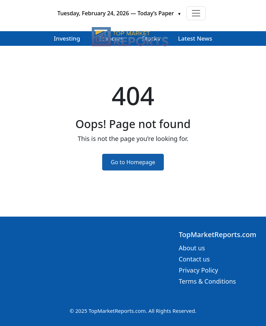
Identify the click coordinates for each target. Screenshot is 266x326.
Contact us (194, 259)
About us (192, 248)
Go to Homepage (133, 162)
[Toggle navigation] (196, 13)
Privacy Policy (198, 270)
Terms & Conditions (207, 281)
